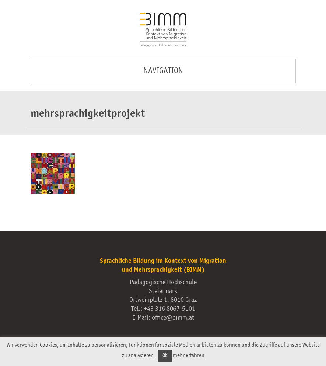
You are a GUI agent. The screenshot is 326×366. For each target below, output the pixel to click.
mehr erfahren (188, 355)
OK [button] (165, 355)
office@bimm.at (173, 317)
